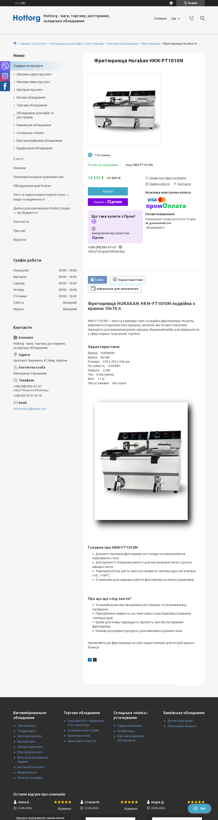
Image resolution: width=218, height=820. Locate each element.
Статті (18, 159)
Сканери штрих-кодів (83, 730)
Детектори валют (181, 721)
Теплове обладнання (122, 43)
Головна (160, 18)
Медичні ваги (27, 772)
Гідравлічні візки (129, 725)
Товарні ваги (26, 731)
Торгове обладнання (32, 105)
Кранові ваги (26, 741)
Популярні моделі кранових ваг (38, 177)
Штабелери (126, 731)
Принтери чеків (78, 735)
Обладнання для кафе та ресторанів (77, 43)
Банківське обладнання (34, 125)
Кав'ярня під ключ (30, 89)
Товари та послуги (33, 43)
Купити (108, 191)
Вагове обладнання (31, 97)
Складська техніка (30, 133)
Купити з (108, 202)
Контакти (21, 221)
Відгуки (19, 239)
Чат (200, 808)
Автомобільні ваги (30, 767)
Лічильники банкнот (182, 726)
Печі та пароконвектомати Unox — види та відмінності (41, 197)
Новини (19, 168)
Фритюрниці (150, 43)
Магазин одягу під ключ (34, 74)
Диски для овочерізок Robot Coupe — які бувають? (41, 210)
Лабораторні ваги (30, 747)
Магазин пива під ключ (33, 82)
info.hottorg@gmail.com (29, 409)
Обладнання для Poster (32, 186)
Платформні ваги (29, 752)
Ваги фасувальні (29, 736)
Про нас (19, 231)
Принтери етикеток (81, 741)
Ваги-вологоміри (29, 778)
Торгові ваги (26, 725)
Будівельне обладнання (34, 148)
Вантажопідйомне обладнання (39, 140)
